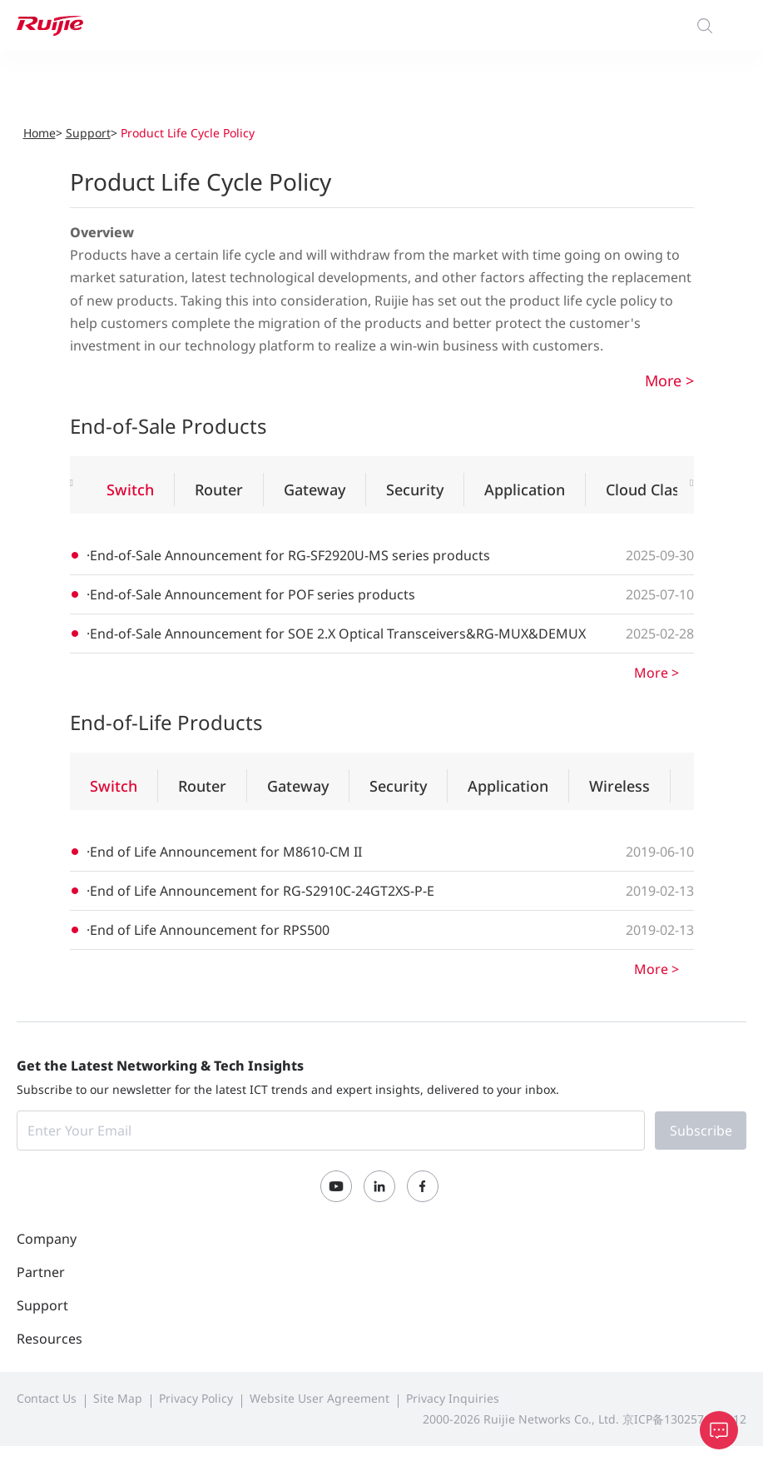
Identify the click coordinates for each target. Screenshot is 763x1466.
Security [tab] (414, 489)
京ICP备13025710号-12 (684, 1419)
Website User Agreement (319, 1398)
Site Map (117, 1398)
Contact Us (47, 1398)
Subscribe (701, 1130)
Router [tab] (219, 489)
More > (669, 380)
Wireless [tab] (619, 786)
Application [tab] (524, 489)
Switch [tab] (130, 489)
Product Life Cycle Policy (188, 133)
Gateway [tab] (314, 489)
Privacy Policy (196, 1398)
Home (39, 133)
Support (88, 133)
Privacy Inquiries (452, 1398)
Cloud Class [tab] (646, 489)
